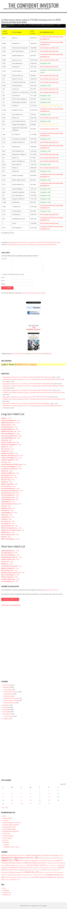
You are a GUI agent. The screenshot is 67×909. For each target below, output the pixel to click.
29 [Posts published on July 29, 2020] (30, 803)
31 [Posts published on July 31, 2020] (49, 803)
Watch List (5, 840)
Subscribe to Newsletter (11, 605)
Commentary (6, 687)
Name (3, 277)
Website (3, 284)
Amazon (33, 353)
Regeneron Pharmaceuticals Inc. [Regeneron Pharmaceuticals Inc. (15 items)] (26, 875)
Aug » (6, 807)
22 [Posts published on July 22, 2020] (30, 800)
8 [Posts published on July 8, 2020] (30, 793)
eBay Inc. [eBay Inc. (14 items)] (48, 865)
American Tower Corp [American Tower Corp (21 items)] (46, 858)
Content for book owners (37, 25)
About (4, 816)
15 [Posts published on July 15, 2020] (30, 797)
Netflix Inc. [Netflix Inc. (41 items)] (32, 872)
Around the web (7, 685)
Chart (9, 418)
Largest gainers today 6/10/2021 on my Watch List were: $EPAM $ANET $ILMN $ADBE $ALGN (28, 383)
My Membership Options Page (11, 831)
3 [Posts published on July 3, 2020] (48, 790)
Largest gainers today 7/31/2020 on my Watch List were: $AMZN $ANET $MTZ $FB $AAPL (32, 244)
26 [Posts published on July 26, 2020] (3, 803)
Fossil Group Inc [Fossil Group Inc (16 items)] (41, 867)
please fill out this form (51, 590)
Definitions (7, 844)
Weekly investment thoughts (11, 700)
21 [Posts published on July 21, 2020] (21, 800)
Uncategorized (6, 718)
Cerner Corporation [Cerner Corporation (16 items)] (50, 863)
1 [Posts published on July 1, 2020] (30, 790)
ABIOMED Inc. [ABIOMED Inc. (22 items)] (6, 855)
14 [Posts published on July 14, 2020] (21, 797)
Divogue (35, 905)
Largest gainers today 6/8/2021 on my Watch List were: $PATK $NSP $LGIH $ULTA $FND (27, 397)
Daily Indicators (49, 25)
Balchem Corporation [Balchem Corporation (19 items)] (25, 860)
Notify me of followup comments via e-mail (13, 274)
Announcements (8, 689)
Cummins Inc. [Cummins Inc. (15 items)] (23, 865)
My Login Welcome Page (9, 829)
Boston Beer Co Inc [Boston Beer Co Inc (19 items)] (49, 860)
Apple (49, 353)
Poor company (6, 711)
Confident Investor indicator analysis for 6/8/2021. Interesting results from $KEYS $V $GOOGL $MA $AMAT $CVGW (34, 399)
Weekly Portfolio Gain (9, 702)
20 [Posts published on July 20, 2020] (12, 800)
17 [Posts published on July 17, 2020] (49, 797)
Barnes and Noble (40, 353)
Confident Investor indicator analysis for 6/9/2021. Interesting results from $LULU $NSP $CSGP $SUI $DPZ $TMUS (34, 392)
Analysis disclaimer (7, 818)
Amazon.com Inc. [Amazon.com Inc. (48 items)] (28, 857)
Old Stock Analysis (9, 716)
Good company (7, 709)
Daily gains (5, 705)
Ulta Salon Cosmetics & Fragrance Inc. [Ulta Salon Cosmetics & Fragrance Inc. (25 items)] (46, 877)
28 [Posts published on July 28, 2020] (21, 803)
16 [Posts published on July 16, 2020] (40, 797)
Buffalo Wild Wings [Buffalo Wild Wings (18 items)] (18, 863)
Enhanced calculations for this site (12, 822)
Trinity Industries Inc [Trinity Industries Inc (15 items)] (26, 877)
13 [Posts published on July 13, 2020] (12, 797)
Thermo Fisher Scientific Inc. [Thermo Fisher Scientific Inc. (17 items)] (12, 877)
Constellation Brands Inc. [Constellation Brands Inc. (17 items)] (11, 865)
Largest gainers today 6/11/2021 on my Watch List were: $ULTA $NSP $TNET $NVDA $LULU (27, 377)
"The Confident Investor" (33, 328)
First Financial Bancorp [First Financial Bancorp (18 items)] (28, 867)
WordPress (44, 905)
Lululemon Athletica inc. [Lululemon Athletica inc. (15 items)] (35, 870)
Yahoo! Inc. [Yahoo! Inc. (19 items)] (15, 879)
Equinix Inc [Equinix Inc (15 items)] (54, 865)
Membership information (9, 827)
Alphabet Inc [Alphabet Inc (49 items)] (9, 857)
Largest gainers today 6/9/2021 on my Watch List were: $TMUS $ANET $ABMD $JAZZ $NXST (28, 390)
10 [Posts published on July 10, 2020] (49, 793)
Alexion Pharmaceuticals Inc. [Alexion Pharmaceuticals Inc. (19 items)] (54, 855)
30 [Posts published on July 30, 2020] (40, 803)
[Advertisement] (8, 640)
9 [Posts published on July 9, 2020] (39, 793)
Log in (4, 888)
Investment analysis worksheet (11, 824)
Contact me (6, 820)
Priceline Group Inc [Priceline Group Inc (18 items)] (12, 875)
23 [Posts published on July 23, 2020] (40, 800)
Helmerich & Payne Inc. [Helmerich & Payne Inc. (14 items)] (52, 867)
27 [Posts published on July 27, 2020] (12, 803)
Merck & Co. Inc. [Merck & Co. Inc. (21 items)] (48, 870)
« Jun (2, 807)
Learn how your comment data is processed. (34, 293)
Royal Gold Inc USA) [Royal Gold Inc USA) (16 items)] (40, 875)
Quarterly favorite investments (12, 698)
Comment (4, 258)
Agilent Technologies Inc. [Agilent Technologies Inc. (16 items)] (20, 855)
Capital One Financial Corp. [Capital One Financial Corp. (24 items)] (34, 863)
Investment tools (8, 696)
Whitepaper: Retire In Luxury (11, 847)
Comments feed (7, 892)
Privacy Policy (6, 833)
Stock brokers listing (8, 835)
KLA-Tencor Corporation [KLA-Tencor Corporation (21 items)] (19, 870)
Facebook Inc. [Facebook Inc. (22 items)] (16, 867)
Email (3, 280)
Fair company (6, 707)
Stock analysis (6, 714)
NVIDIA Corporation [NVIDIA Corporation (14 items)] (44, 872)
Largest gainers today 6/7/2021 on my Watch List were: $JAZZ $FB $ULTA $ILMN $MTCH (27, 403)
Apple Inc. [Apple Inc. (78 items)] (9, 860)
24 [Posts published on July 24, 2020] (49, 800)
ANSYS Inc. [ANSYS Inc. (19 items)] (58, 858)
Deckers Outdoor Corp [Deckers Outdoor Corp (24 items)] (36, 865)
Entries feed (6, 890)
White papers (6, 842)
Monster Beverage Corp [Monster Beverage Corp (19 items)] (17, 872)
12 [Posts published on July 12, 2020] (3, 797)
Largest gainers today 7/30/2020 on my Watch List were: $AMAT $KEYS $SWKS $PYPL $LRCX (35, 242)
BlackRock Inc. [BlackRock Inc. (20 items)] (37, 860)
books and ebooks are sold (19, 353)
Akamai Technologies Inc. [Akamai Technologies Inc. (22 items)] (36, 855)
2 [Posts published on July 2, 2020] (39, 790)
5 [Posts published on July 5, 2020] (2, 793)
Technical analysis (7, 838)
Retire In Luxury (27, 364)
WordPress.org (6, 894)
